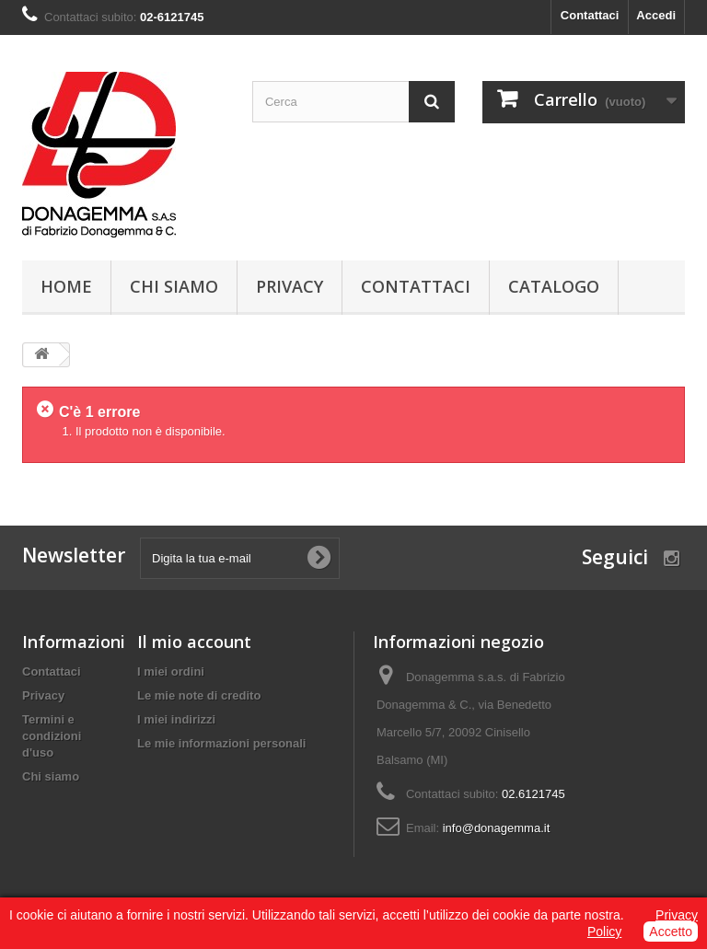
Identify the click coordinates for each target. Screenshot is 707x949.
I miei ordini (170, 671)
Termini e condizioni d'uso (51, 735)
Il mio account (194, 642)
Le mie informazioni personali (221, 743)
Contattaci (590, 15)
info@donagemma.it (497, 828)
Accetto (670, 931)
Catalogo (553, 286)
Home (66, 286)
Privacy (289, 286)
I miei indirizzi (176, 719)
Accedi (656, 15)
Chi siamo (174, 286)
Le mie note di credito (199, 695)
